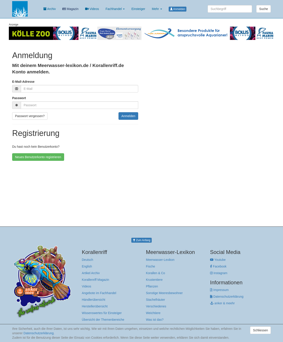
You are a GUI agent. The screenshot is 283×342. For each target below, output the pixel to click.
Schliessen (260, 330)
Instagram (218, 273)
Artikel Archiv (91, 273)
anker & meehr (222, 303)
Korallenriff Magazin (95, 279)
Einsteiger (138, 9)
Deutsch (87, 259)
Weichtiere (153, 313)
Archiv (49, 9)
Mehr (157, 9)
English (87, 266)
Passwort (19, 98)
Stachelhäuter (155, 299)
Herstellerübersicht (95, 306)
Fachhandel (115, 9)
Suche (263, 9)
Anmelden (128, 116)
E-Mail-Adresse (23, 81)
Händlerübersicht (93, 299)
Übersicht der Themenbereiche (103, 319)
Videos (92, 9)
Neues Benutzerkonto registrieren (38, 157)
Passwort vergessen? (30, 116)
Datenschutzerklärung (226, 296)
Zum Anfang (141, 240)
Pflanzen (152, 286)
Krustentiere (154, 279)
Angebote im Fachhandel (99, 293)
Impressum (219, 290)
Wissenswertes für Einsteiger (102, 313)
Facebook (218, 266)
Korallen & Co (155, 273)
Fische (150, 266)
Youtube (218, 259)
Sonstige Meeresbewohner (164, 293)
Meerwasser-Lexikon (160, 259)
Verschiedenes (156, 306)
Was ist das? (155, 319)
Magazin (70, 9)
